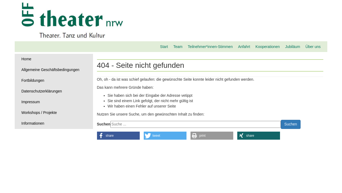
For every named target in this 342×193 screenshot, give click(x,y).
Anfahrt (244, 46)
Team (177, 46)
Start (164, 46)
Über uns (313, 46)
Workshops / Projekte (39, 112)
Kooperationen (267, 46)
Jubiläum (292, 46)
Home (26, 59)
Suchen (104, 124)
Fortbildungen (32, 80)
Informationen (32, 123)
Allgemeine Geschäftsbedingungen (50, 70)
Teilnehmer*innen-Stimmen (210, 46)
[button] (118, 136)
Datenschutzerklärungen (41, 91)
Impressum (30, 102)
